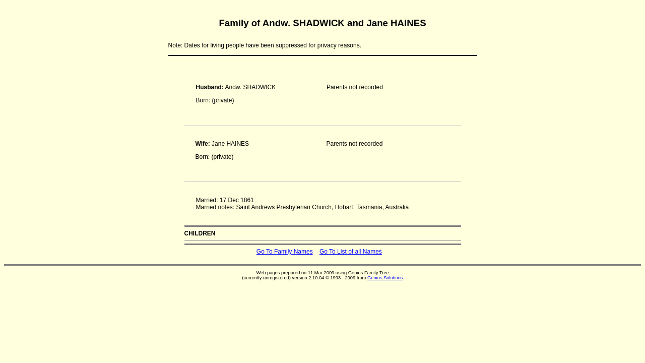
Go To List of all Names (350, 251)
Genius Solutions (385, 277)
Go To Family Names (284, 251)
